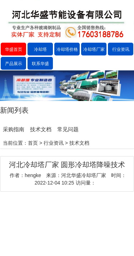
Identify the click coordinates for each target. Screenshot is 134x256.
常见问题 (68, 129)
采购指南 (13, 129)
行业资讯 (120, 49)
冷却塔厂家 (94, 49)
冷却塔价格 (67, 49)
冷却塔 (40, 49)
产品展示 (13, 63)
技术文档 (40, 129)
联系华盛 (40, 63)
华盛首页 (13, 49)
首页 (33, 143)
